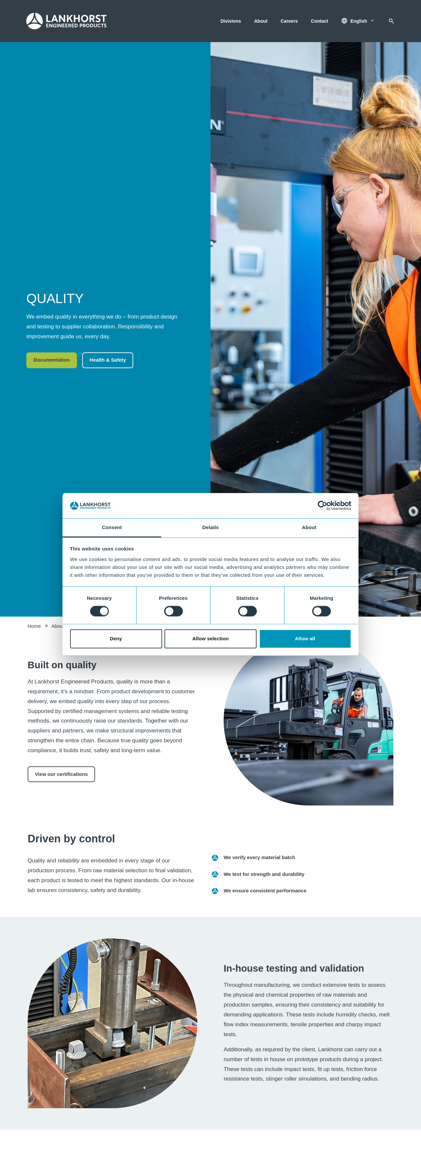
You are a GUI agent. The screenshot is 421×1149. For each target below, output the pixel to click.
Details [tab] (210, 527)
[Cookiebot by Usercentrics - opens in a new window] (322, 506)
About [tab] (309, 527)
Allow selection (210, 638)
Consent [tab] (112, 527)
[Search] (391, 21)
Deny (116, 638)
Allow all (305, 638)
